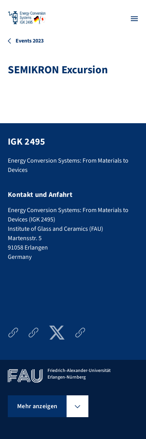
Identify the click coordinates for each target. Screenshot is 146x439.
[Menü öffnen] (134, 18)
